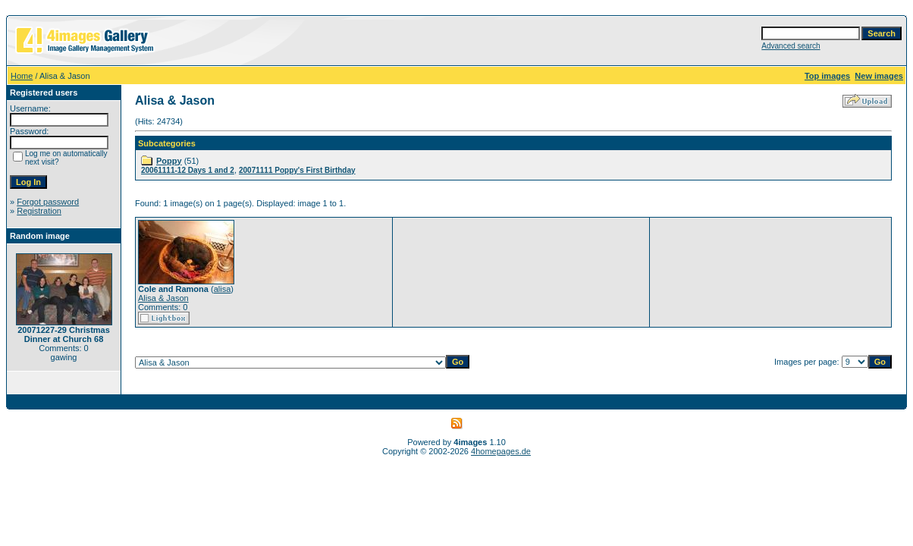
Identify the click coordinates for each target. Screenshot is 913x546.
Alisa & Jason (163, 298)
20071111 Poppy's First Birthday (297, 170)
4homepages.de (501, 451)
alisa (222, 288)
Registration (39, 210)
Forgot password (48, 201)
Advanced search (790, 46)
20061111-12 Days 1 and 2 (187, 170)
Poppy (169, 160)
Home (22, 75)
